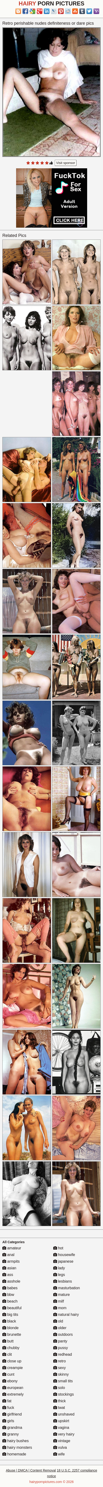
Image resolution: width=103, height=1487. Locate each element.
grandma (12, 1428)
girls (8, 1421)
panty (60, 1341)
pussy (60, 1348)
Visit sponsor (65, 163)
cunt (8, 1374)
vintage (61, 1441)
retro (59, 1361)
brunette (11, 1334)
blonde (10, 1328)
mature (61, 1295)
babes (10, 1288)
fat (6, 1401)
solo (59, 1388)
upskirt (61, 1421)
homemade (14, 1454)
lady (59, 1268)
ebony (10, 1381)
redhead (62, 1354)
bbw (8, 1295)
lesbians (62, 1281)
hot (58, 1248)
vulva (60, 1447)
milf (58, 1301)
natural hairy (66, 1315)
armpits (11, 1261)
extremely (13, 1394)
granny (10, 1434)
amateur (11, 1248)
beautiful (12, 1308)
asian (9, 1268)
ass (7, 1275)
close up (11, 1361)
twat (59, 1408)
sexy (59, 1368)
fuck (8, 1408)
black (9, 1321)
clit (7, 1354)
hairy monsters (17, 1447)
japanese (63, 1261)
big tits (10, 1315)
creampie (12, 1368)
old (58, 1321)
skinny (61, 1374)
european (12, 1388)
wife (59, 1454)
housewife (64, 1255)
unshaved (64, 1414)
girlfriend (12, 1414)
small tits (63, 1381)
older (60, 1328)
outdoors (63, 1334)
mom (60, 1308)
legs (59, 1275)
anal (8, 1255)
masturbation (66, 1288)
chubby (10, 1348)
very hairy (64, 1434)
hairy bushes (15, 1441)
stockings (63, 1394)
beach (10, 1301)
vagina (61, 1428)
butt (7, 1341)
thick (59, 1401)
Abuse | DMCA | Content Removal (31, 1470)
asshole (11, 1281)
